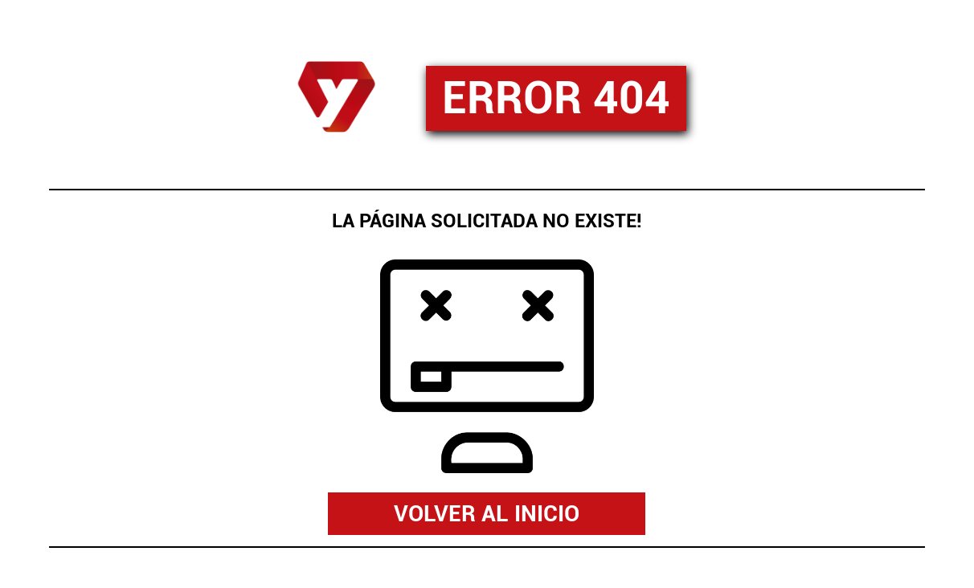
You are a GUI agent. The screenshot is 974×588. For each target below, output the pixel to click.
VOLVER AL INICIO (486, 513)
